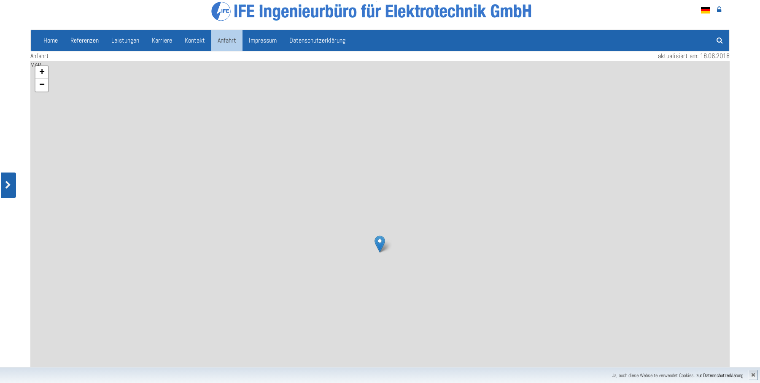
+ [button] (42, 72)
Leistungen (125, 40)
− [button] (42, 85)
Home (50, 40)
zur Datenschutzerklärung (719, 375)
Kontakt (195, 40)
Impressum (263, 40)
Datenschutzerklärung (317, 40)
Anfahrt (227, 40)
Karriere (162, 40)
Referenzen (84, 40)
